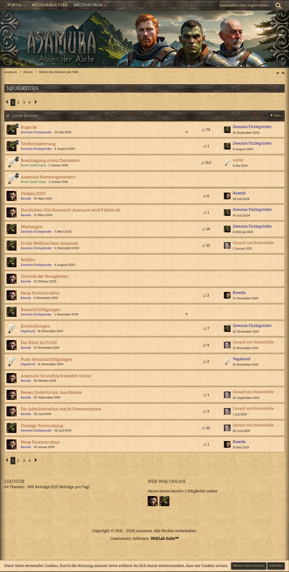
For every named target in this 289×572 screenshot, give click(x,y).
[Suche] (278, 5)
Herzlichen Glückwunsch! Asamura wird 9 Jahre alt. (71, 209)
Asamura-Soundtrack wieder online (56, 375)
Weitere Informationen (249, 565)
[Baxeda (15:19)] (153, 501)
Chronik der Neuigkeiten (45, 276)
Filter (275, 115)
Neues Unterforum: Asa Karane (51, 392)
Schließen (276, 565)
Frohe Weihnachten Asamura (49, 243)
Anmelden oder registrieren (244, 5)
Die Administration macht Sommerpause (61, 408)
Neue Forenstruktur (40, 293)
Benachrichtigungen (41, 309)
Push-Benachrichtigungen (46, 359)
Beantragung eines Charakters (50, 160)
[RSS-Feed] (283, 72)
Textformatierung (38, 143)
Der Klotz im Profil (39, 342)
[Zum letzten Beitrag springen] (227, 129)
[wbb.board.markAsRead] (277, 72)
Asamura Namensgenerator (48, 176)
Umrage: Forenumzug (42, 425)
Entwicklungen (35, 326)
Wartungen (32, 226)
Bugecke (29, 127)
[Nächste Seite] (36, 102)
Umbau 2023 (33, 193)
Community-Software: (144, 538)
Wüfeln (28, 259)
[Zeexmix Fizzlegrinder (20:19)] (164, 501)
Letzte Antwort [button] (25, 115)
